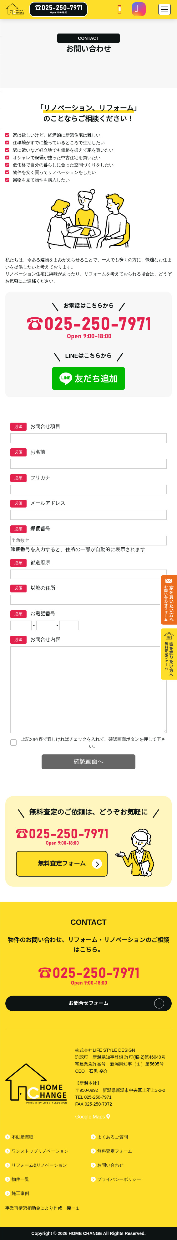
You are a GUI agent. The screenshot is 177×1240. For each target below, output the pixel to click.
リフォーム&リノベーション (39, 1165)
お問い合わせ (110, 1165)
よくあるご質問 (112, 1136)
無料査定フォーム (62, 863)
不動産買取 (22, 1136)
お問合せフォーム (88, 1003)
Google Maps (92, 1116)
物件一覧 (20, 1179)
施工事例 (20, 1193)
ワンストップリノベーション (40, 1151)
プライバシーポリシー (119, 1179)
